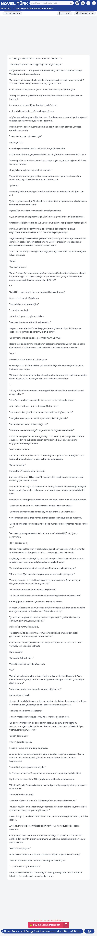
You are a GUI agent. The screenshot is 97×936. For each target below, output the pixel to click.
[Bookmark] (64, 13)
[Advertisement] (48, 35)
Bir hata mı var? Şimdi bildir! (48, 920)
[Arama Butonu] (72, 3)
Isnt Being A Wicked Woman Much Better (34, 8)
